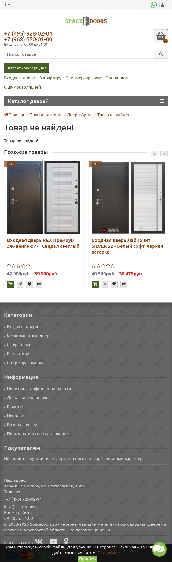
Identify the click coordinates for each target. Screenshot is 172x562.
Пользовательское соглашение (36, 433)
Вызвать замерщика (26, 68)
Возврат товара (21, 424)
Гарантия (14, 406)
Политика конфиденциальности (37, 388)
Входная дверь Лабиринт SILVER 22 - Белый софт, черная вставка (120, 245)
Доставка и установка (27, 397)
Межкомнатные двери (27, 335)
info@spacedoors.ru (23, 506)
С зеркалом (115, 78)
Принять (87, 558)
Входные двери (19, 78)
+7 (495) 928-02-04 (29, 33)
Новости (13, 415)
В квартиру (49, 78)
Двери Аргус (77, 114)
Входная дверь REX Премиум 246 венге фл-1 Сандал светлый (43, 243)
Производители (45, 114)
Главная (14, 114)
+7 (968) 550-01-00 (29, 39)
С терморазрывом (81, 78)
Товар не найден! (111, 114)
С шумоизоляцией (22, 87)
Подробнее (103, 552)
